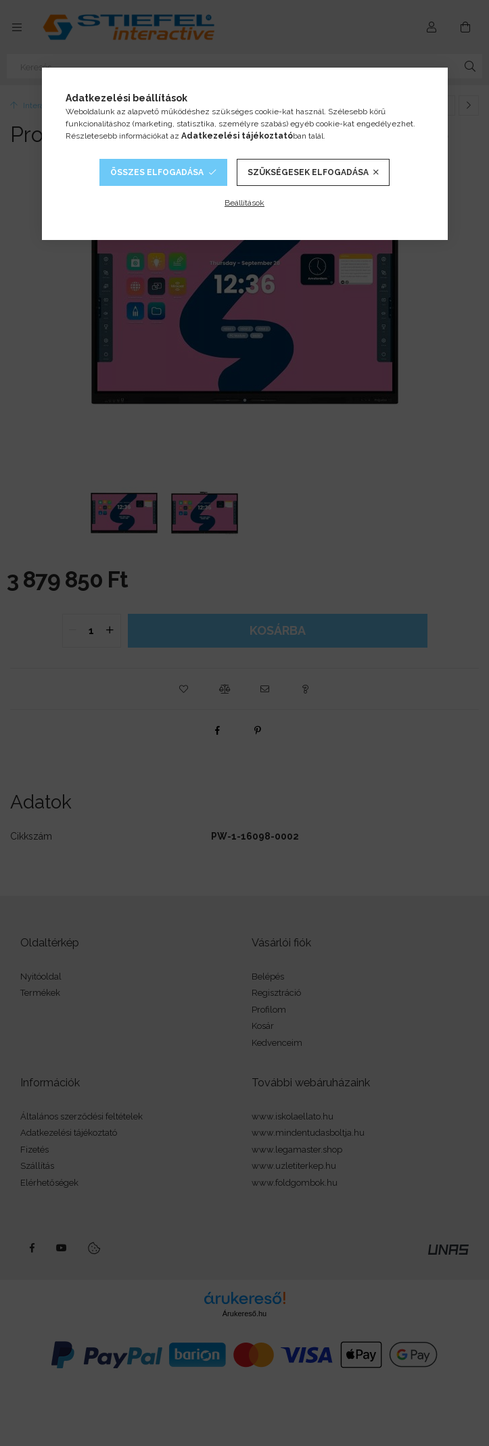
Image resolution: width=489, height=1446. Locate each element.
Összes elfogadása (157, 172)
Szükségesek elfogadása (308, 172)
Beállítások (244, 203)
